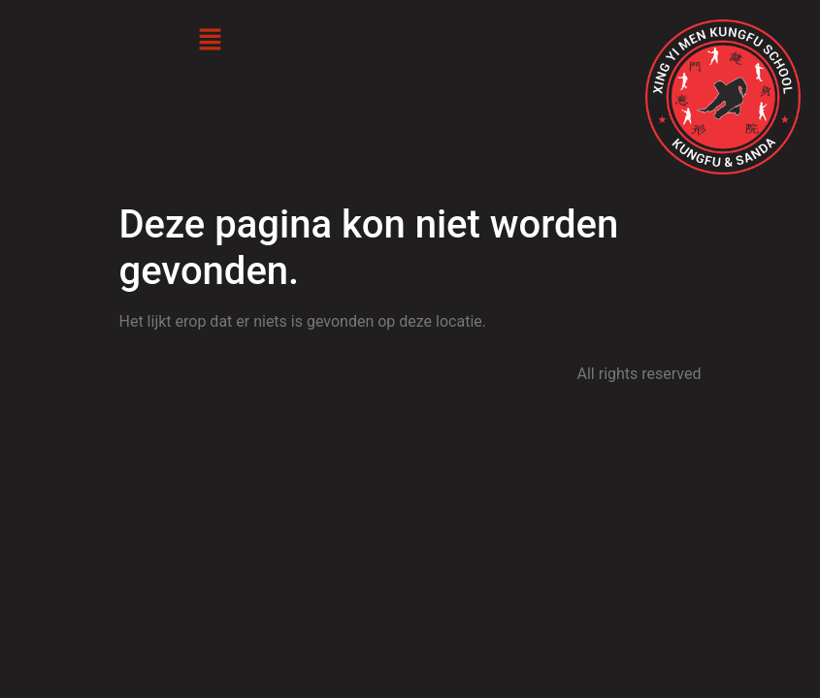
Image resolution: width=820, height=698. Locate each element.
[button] (209, 40)
